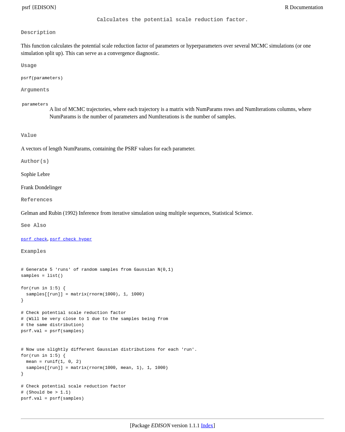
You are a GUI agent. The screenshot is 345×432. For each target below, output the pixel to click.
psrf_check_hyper (71, 239)
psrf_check (34, 239)
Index (207, 425)
